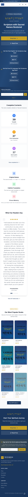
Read (14, 97)
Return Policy (4, 485)
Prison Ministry (4, 483)
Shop (2, 471)
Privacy (2, 487)
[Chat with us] (24, 493)
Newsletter (3, 475)
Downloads (3, 473)
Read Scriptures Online (7, 464)
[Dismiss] (26, 1)
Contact (2, 477)
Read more (24, 1)
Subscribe (22, 449)
